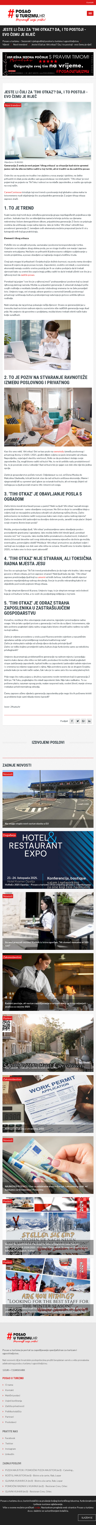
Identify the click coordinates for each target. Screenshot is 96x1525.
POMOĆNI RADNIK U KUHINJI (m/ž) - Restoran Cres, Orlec (36, 1486)
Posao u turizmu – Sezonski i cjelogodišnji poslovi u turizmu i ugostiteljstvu (40, 41)
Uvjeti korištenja (13, 1400)
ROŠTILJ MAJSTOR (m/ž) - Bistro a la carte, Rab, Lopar (33, 1475)
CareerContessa (12, 192)
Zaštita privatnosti (14, 1406)
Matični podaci (12, 1395)
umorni (42, 577)
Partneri (9, 1416)
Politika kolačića (13, 1411)
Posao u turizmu (13, 1378)
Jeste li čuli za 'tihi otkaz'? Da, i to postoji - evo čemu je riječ (61, 44)
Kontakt (90, 2)
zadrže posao (27, 274)
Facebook (10, 1438)
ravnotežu (58, 451)
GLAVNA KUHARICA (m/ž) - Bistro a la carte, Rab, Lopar (34, 1480)
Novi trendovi (20, 44)
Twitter (9, 1443)
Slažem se (87, 1517)
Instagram (10, 1448)
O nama (9, 1384)
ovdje (37, 1507)
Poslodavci (10, 1422)
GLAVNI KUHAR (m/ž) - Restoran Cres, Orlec (28, 1491)
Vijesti (5, 44)
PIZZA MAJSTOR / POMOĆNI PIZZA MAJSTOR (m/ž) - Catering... (39, 1470)
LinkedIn (9, 1454)
